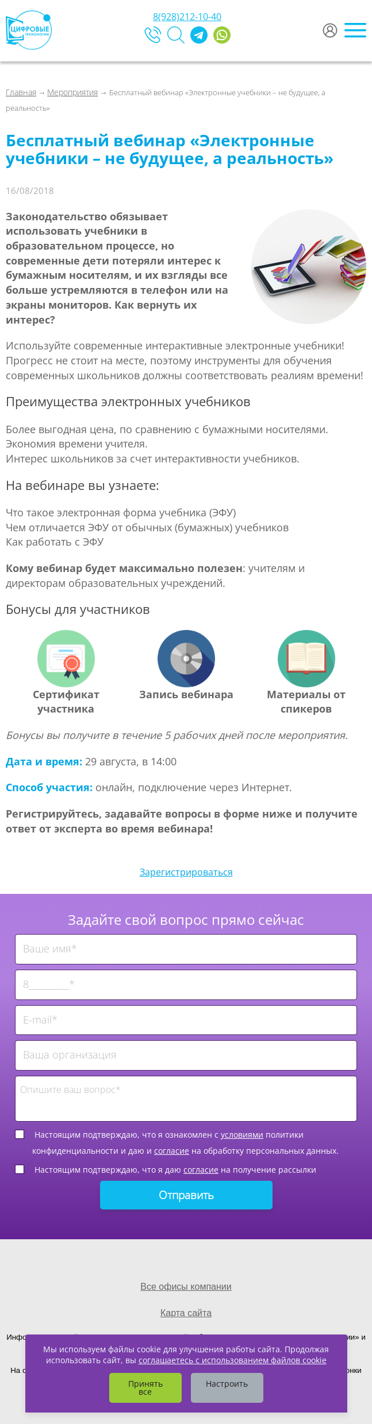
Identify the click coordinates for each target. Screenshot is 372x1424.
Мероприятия (72, 92)
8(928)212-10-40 (187, 16)
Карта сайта (186, 1313)
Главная (21, 92)
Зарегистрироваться (186, 872)
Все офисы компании (185, 1286)
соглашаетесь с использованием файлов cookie (233, 1360)
